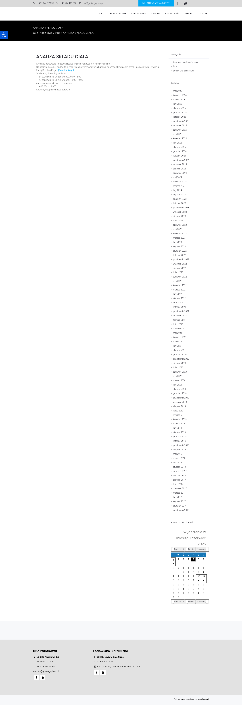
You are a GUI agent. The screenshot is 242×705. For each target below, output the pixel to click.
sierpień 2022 (179, 268)
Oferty (190, 14)
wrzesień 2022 (180, 264)
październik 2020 (181, 359)
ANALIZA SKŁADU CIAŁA (62, 56)
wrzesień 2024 (180, 164)
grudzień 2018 (180, 436)
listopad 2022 (179, 255)
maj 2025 (177, 134)
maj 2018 (177, 454)
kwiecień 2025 (180, 138)
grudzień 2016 (180, 506)
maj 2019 (177, 415)
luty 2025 (177, 143)
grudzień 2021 (180, 302)
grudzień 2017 (180, 471)
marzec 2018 (179, 458)
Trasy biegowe (117, 14)
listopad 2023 (179, 203)
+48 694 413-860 (45, 661)
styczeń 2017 (179, 501)
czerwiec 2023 (180, 225)
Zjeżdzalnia (138, 14)
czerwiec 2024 (180, 173)
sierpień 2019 (179, 406)
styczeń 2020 (179, 389)
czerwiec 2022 (180, 276)
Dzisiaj (190, 549)
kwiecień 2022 (180, 285)
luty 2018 (177, 462)
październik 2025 (181, 121)
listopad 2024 (179, 155)
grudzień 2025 (180, 112)
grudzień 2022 (180, 251)
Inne (57, 32)
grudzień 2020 (180, 354)
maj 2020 (177, 376)
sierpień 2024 (179, 168)
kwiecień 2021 (180, 337)
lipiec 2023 (178, 220)
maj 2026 (177, 91)
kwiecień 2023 (180, 233)
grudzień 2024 (180, 151)
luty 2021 (177, 346)
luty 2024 (177, 190)
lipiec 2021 (178, 324)
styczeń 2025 (179, 147)
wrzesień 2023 (180, 212)
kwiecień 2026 (180, 95)
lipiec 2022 (178, 272)
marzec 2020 (179, 380)
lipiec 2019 (178, 410)
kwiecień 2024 (180, 181)
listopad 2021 (179, 307)
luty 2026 (177, 104)
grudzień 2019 (180, 393)
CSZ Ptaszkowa (42, 32)
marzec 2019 (179, 423)
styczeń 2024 (179, 194)
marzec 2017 (179, 493)
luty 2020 (177, 385)
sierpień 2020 (179, 363)
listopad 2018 (179, 441)
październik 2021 (181, 311)
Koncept (205, 699)
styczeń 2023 (179, 246)
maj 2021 (177, 333)
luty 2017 (177, 497)
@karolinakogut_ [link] (66, 70)
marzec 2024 (179, 186)
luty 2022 (177, 294)
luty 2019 (177, 428)
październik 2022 (181, 259)
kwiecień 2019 (180, 419)
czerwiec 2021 (180, 328)
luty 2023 (177, 242)
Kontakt (204, 14)
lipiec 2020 (178, 367)
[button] (4, 35)
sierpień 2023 (179, 216)
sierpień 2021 (179, 320)
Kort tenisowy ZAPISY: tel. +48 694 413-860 (119, 666)
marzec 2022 (179, 289)
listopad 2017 (179, 475)
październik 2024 (181, 160)
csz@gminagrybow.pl (48, 671)
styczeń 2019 (179, 432)
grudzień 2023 (180, 199)
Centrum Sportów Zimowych (186, 62)
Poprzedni (178, 549)
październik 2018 (181, 445)
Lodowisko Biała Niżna (184, 70)
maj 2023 (177, 229)
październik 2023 (181, 207)
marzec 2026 (179, 99)
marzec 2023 (179, 238)
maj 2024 (177, 177)
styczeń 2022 (179, 298)
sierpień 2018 (179, 449)
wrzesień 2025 (180, 125)
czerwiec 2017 (180, 488)
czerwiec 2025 (180, 130)
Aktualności (173, 14)
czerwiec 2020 (180, 372)
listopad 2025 (179, 117)
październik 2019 (181, 397)
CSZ (101, 14)
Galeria (156, 14)
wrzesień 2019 (180, 402)
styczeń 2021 (179, 350)
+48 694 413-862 (105, 661)
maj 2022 (177, 281)
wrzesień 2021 (180, 315)
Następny (202, 549)
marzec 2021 (179, 341)
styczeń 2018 (179, 467)
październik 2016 (181, 510)
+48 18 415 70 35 (46, 666)
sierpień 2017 (179, 480)
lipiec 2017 (178, 484)
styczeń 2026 (179, 108)
